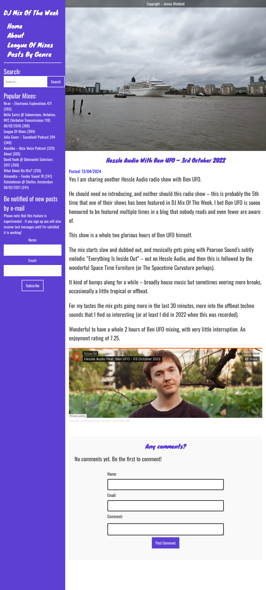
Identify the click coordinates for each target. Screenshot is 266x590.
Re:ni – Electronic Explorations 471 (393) (28, 106)
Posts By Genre (29, 54)
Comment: (115, 516)
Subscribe (32, 285)
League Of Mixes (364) (19, 131)
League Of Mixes (30, 44)
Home (14, 26)
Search (56, 81)
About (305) (12, 154)
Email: (32, 260)
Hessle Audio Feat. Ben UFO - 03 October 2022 (105, 421)
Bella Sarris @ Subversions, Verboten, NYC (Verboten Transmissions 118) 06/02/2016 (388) (30, 120)
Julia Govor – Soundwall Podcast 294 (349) (29, 139)
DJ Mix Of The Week (31, 12)
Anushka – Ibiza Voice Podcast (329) (29, 148)
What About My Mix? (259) (22, 170)
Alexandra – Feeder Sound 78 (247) (28, 176)
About (15, 35)
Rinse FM (74, 421)
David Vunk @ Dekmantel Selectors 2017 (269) (28, 162)
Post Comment (166, 544)
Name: (32, 240)
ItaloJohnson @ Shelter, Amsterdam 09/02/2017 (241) (28, 184)
